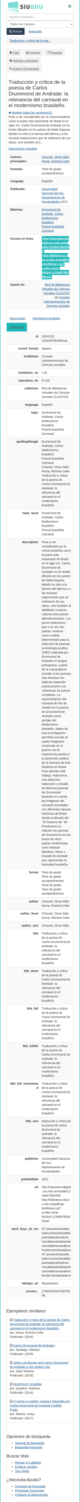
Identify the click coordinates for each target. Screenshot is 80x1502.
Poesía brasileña (53, 226)
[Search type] (40, 24)
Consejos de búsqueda (30, 1486)
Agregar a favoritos (25, 60)
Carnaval (48, 230)
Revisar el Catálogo (28, 1462)
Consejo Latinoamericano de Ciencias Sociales (57, 302)
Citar (16, 52)
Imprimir (34, 52)
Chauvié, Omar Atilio (55, 157)
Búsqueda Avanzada (28, 1447)
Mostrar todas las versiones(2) (30, 112)
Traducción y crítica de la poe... (30, 40)
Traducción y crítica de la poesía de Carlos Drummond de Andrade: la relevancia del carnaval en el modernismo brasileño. (40, 1324)
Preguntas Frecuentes (29, 1490)
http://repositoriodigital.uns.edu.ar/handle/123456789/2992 (56, 245)
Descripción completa (23, 148)
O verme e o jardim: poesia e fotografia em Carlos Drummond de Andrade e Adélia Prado (40, 1405)
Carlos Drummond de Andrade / (34, 1345)
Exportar (56, 52)
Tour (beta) (22, 1471)
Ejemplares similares (46, 318)
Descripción (17, 318)
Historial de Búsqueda (29, 1443)
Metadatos (17, 327)
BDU (11, 6)
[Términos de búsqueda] (40, 17)
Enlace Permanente (26, 68)
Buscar (15, 31)
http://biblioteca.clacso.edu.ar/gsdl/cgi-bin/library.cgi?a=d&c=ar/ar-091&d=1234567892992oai (56, 266)
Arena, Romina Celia (55, 161)
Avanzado (35, 31)
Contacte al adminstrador (31, 1494)
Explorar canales (26, 1466)
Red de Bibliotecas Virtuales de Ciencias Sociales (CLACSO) (56, 289)
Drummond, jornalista (27, 1384)
